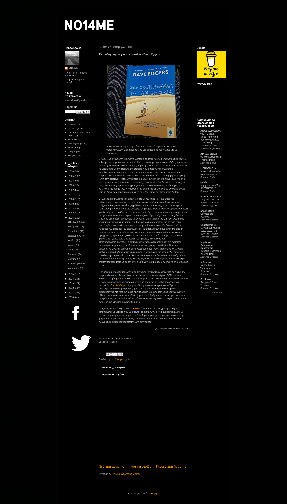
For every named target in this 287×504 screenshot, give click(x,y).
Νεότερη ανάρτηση (112, 466)
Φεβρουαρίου (75, 263)
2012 (71, 287)
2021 (71, 194)
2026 (71, 171)
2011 (71, 292)
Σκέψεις (72, 155)
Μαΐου (71, 249)
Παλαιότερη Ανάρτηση (172, 466)
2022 (71, 190)
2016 (71, 217)
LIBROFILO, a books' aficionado (210, 170)
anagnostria (207, 210)
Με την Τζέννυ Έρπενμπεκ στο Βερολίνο (208, 268)
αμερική (112, 359)
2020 (71, 199)
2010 (71, 297)
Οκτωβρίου (74, 231)
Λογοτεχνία (123, 359)
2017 (71, 213)
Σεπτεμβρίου (75, 235)
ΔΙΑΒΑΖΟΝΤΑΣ (208, 154)
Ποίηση (71, 151)
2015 (71, 274)
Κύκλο (136, 308)
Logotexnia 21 (208, 225)
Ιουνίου (72, 245)
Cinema (72, 124)
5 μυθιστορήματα (208, 174)
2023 (71, 185)
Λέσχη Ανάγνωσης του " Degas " (210, 132)
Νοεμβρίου (74, 226)
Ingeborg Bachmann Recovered (206, 245)
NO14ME (89, 25)
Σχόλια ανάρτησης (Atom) (126, 474)
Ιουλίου (72, 240)
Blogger (155, 493)
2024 (71, 180)
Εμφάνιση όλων (216, 292)
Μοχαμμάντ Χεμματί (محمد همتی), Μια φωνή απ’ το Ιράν (210, 231)
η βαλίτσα (206, 262)
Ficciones (205, 279)
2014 (71, 278)
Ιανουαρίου (74, 268)
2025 (71, 176)
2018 (71, 208)
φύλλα (204, 182)
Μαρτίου (72, 259)
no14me (72, 128)
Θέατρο (72, 139)
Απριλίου (73, 254)
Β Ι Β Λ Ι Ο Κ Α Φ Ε (210, 196)
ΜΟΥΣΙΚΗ (73, 147)
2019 (71, 204)
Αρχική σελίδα (141, 466)
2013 (71, 283)
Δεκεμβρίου (74, 221)
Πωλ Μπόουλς (118, 285)
